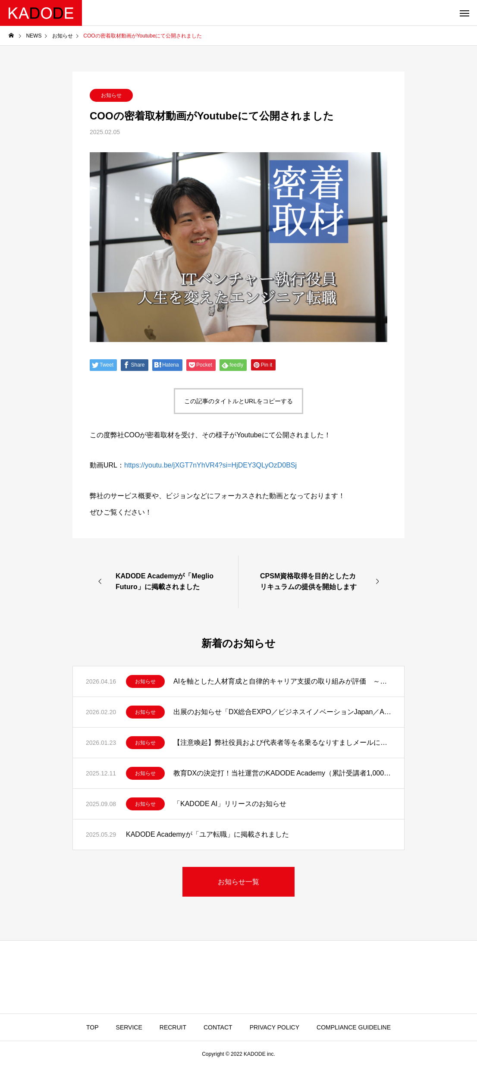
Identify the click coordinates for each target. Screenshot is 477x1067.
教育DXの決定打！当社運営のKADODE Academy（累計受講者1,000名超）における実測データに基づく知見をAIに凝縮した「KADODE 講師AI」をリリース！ (282, 773)
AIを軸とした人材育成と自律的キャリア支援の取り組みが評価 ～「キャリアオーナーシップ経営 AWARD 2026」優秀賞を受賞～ (282, 681)
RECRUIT (173, 1027)
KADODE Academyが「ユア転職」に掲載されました (207, 834)
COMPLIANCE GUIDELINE (354, 1027)
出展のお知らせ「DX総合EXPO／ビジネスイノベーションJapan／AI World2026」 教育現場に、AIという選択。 (282, 712)
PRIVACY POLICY (274, 1027)
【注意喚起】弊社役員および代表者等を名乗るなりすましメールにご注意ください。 (282, 742)
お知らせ (111, 95)
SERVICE (129, 1027)
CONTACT (218, 1027)
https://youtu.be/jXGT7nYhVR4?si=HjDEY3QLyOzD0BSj (210, 465)
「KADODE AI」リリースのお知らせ (229, 803)
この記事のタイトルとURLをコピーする (238, 401)
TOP (92, 1027)
